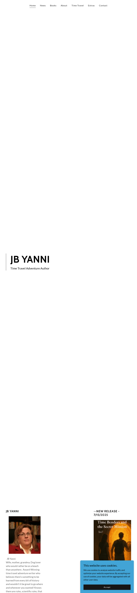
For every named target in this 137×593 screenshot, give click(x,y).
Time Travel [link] (78, 5)
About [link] (64, 5)
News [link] (43, 5)
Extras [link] (91, 5)
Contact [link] (103, 5)
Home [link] (33, 5)
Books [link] (53, 5)
